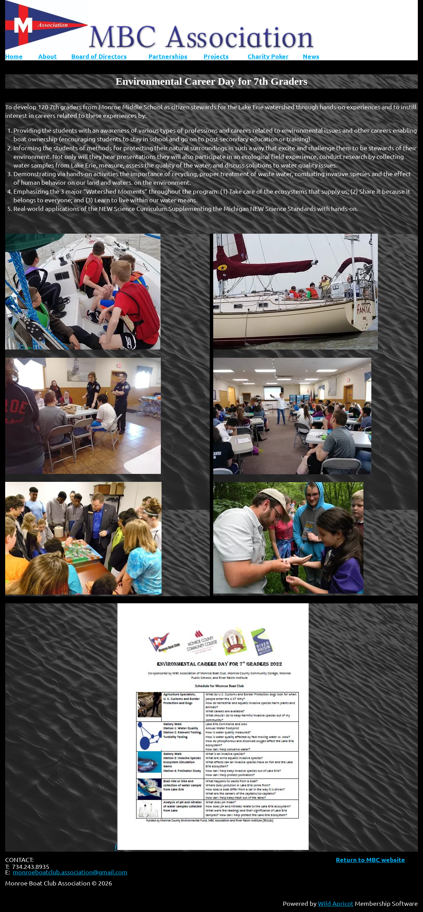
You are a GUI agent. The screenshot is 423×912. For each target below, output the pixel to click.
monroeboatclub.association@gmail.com (70, 871)
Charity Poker (268, 56)
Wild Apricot (335, 903)
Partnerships (167, 56)
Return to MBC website (370, 859)
